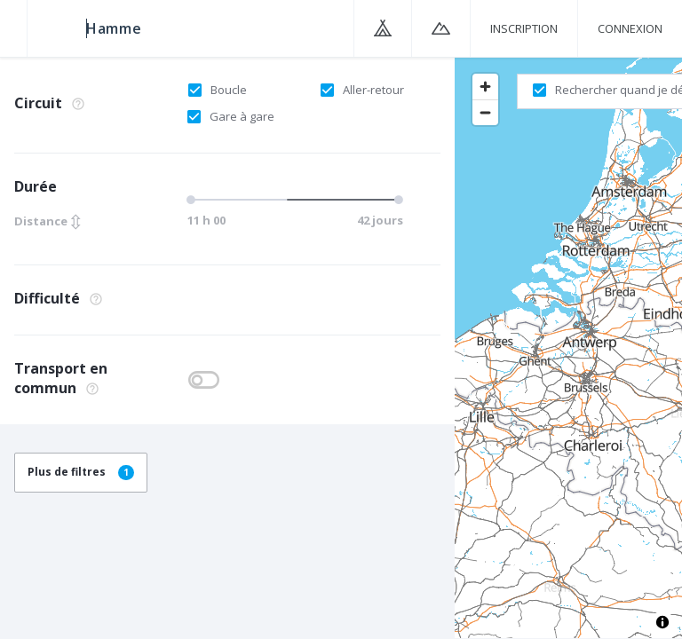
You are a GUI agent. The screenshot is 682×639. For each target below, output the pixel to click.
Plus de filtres (81, 471)
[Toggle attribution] (662, 622)
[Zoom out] (485, 112)
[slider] (293, 200)
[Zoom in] (485, 86)
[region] (568, 347)
